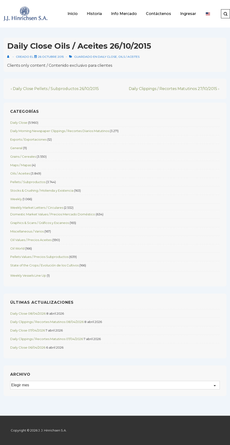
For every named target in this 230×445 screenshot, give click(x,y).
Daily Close (107, 56)
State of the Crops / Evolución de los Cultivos (44, 265)
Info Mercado (124, 13)
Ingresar (188, 13)
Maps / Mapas (20, 165)
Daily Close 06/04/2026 (27, 347)
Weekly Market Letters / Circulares (36, 207)
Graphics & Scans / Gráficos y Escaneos (39, 223)
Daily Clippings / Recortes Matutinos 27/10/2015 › (174, 88)
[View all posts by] (9, 56)
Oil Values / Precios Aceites (31, 240)
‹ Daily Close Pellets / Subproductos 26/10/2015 (55, 88)
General (16, 148)
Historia (94, 13)
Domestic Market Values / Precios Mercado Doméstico (52, 214)
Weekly (16, 199)
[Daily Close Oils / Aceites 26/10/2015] (51, 56)
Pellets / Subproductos (27, 182)
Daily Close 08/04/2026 (28, 313)
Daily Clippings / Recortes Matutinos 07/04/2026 (46, 339)
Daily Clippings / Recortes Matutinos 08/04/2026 (47, 322)
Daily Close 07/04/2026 (27, 330)
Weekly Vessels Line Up (28, 275)
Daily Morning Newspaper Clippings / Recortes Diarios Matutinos (59, 131)
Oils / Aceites (128, 56)
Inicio (72, 13)
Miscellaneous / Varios (27, 231)
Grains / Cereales (23, 156)
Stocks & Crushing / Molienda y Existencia (41, 190)
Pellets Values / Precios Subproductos (39, 257)
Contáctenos (158, 13)
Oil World (17, 248)
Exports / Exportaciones (28, 139)
